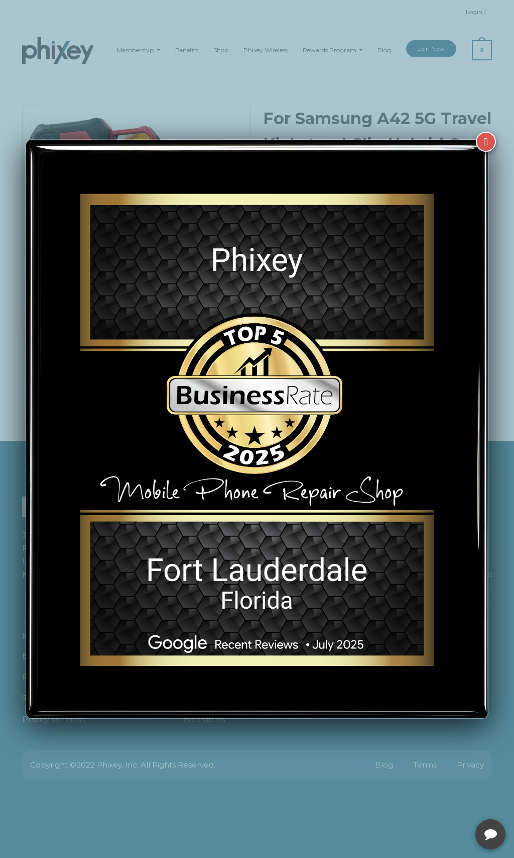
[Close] (486, 142)
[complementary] (441, 802)
